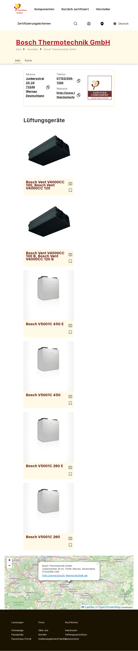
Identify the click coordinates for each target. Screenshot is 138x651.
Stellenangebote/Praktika (49, 639)
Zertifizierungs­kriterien (34, 23)
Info (17, 60)
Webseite (62, 88)
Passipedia (17, 634)
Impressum (71, 630)
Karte (28, 60)
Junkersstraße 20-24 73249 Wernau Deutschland (35, 87)
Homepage (17, 630)
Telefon (61, 74)
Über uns (43, 630)
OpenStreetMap (110, 607)
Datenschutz (72, 639)
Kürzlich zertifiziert (75, 9)
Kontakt (42, 634)
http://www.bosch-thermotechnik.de (66, 95)
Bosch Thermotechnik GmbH (60, 49)
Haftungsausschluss (75, 634)
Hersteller (103, 9)
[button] (97, 564)
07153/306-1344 (65, 81)
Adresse (30, 74)
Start (18, 49)
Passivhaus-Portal (21, 639)
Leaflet (88, 607)
